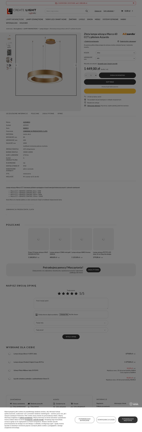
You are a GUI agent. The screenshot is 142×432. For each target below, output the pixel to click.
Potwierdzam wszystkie (128, 419)
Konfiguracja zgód (106, 420)
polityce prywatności (26, 417)
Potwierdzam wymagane (84, 419)
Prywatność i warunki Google (34, 419)
